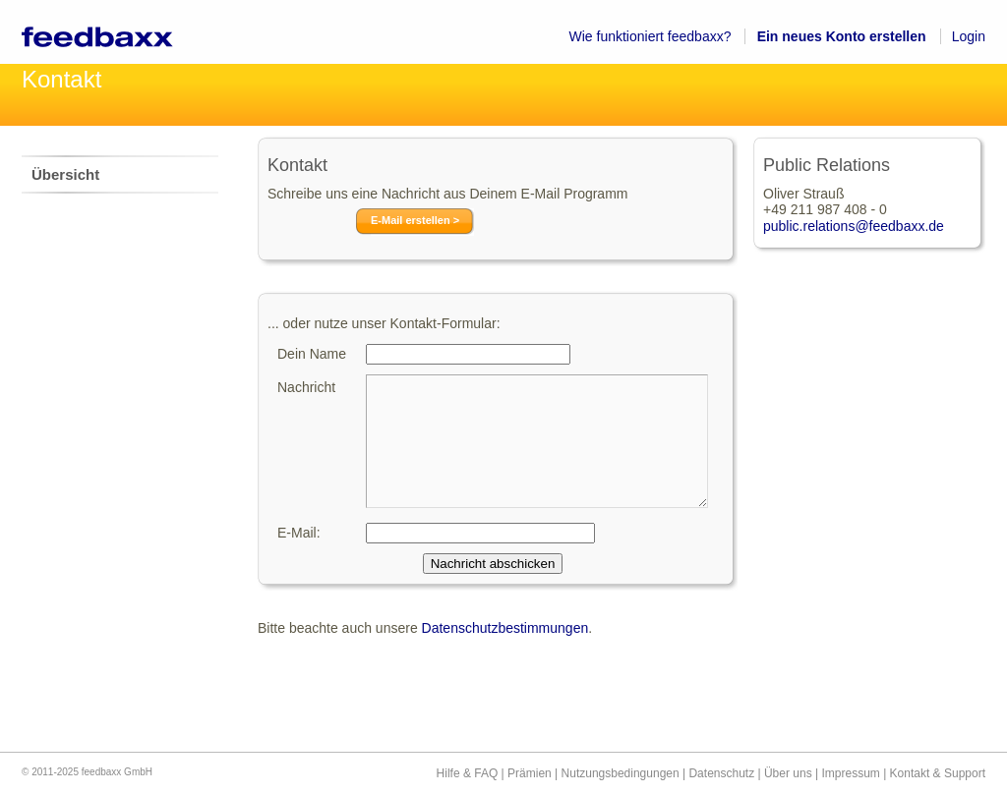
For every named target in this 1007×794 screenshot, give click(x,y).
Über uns (788, 773)
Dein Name (311, 354)
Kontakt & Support (937, 773)
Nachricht (306, 387)
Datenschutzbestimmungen (505, 628)
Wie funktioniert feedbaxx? (650, 36)
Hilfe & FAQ (468, 773)
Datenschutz (721, 773)
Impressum (850, 773)
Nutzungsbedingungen (621, 773)
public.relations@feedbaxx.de (853, 226)
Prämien (529, 773)
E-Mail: (299, 532)
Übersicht (65, 174)
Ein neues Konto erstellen (841, 36)
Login (968, 36)
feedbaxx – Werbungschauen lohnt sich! (119, 32)
